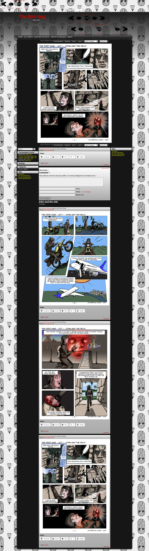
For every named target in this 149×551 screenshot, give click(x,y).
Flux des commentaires (24, 177)
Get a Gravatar (86, 192)
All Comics (28, 37)
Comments (99, 30)
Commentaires (19, 5)
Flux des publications (24, 175)
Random (67, 41)
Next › (74, 41)
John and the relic (17, 0)
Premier (3, 8)
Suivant (27, 8)
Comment (106, 164)
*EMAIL (83, 192)
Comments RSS (105, 168)
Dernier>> (102, 22)
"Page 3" (24, 0)
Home (20, 37)
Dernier (34, 8)
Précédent (11, 8)
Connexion (21, 174)
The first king (32, 16)
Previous (81, 33)
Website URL (80, 195)
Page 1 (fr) (29, 154)
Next (118, 33)
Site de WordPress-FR (24, 178)
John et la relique (58, 37)
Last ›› (80, 41)
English (46, 163)
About (69, 37)
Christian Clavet (22, 156)
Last (125, 33)
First (73, 33)
